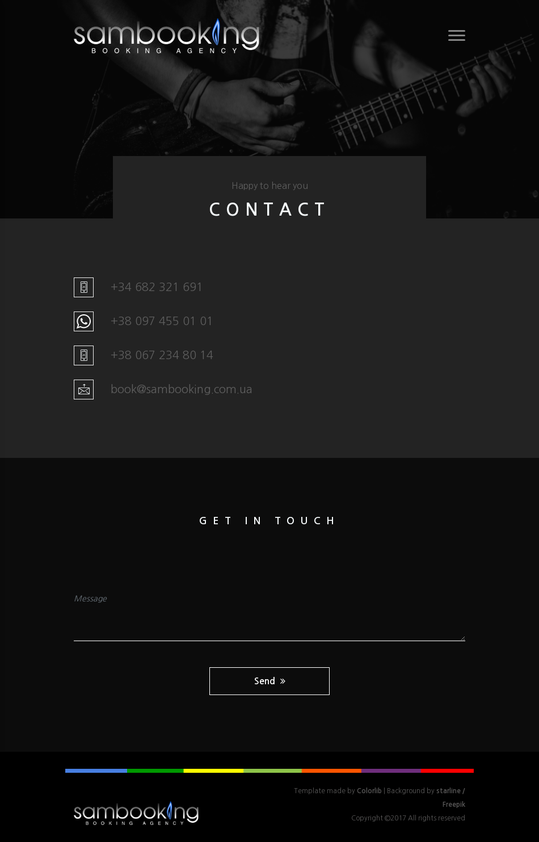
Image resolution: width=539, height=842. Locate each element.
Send (269, 680)
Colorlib (369, 791)
